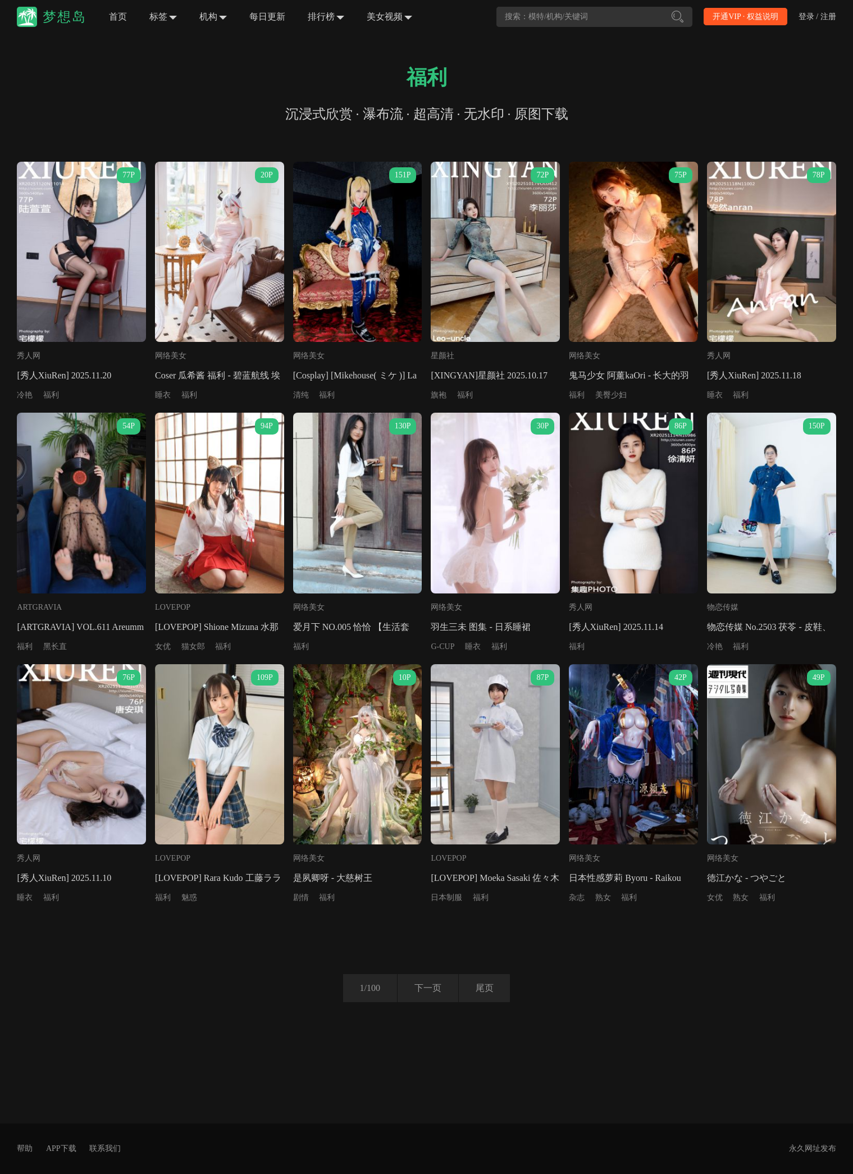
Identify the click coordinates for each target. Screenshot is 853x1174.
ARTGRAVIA (39, 607)
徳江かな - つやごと (746, 878)
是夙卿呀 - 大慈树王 (332, 878)
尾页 (485, 988)
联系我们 (105, 1148)
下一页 (427, 988)
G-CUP (442, 646)
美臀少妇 (611, 395)
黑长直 (55, 646)
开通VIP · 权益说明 (745, 16)
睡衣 (163, 395)
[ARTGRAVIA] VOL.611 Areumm (80, 627)
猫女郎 (193, 646)
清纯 (301, 395)
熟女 (603, 897)
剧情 (301, 897)
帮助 (25, 1148)
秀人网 (28, 355)
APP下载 (61, 1148)
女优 (163, 646)
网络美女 (170, 355)
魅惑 (189, 897)
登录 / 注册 (817, 16)
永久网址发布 (812, 1148)
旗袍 (438, 395)
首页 (118, 16)
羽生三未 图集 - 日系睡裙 (480, 627)
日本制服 (446, 897)
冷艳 (25, 395)
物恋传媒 (722, 607)
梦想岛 (64, 17)
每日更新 (267, 16)
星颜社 (442, 355)
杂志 (577, 897)
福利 (51, 395)
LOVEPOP (172, 607)
